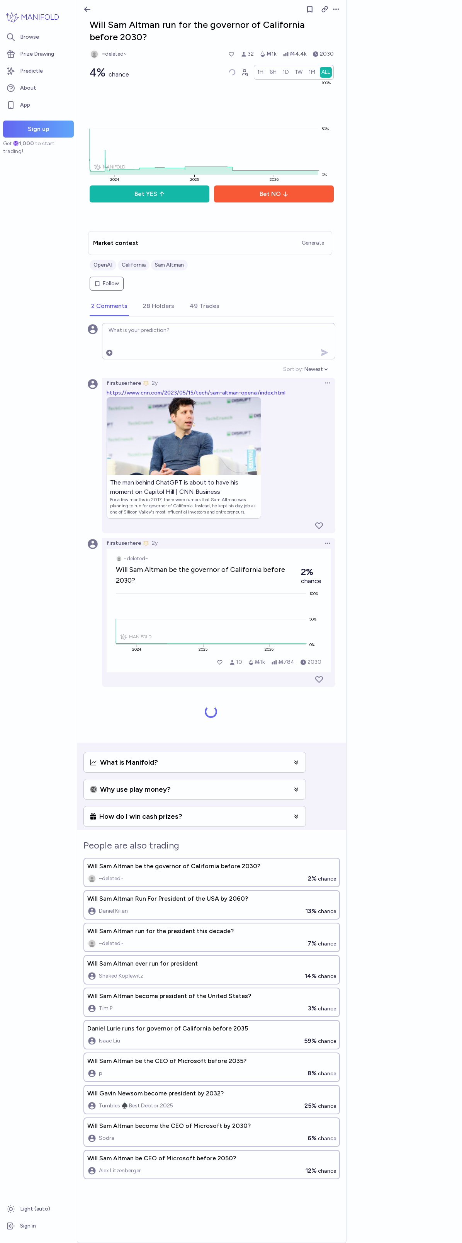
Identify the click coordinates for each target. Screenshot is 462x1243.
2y (155, 383)
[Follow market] (310, 9)
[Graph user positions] (244, 72)
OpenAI (102, 265)
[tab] (109, 306)
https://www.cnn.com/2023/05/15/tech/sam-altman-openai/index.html (196, 392)
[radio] (260, 72)
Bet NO (274, 193)
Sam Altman (169, 265)
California (134, 265)
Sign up (38, 129)
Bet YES (149, 193)
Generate (313, 243)
